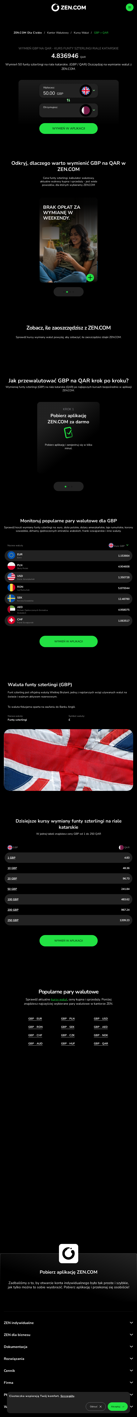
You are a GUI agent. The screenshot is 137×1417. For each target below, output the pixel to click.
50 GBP (12, 889)
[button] (64, 292)
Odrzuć (96, 1406)
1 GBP (11, 858)
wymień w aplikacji (68, 641)
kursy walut (59, 999)
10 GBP (12, 868)
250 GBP (13, 920)
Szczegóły (67, 1396)
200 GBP (13, 910)
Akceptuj (117, 1406)
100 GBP (13, 899)
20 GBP (12, 878)
